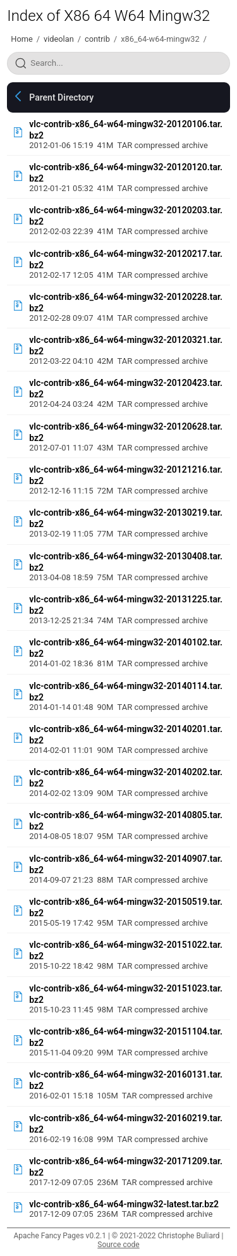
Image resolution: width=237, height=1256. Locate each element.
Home (21, 39)
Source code (118, 1244)
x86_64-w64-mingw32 (160, 39)
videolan (59, 39)
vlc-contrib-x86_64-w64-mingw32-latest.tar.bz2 (124, 1204)
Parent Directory (61, 97)
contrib (97, 39)
